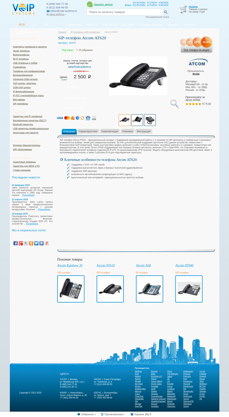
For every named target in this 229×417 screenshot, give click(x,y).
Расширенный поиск (157, 17)
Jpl (168, 381)
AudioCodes (140, 389)
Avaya (137, 379)
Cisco (137, 394)
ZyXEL (202, 396)
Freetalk (154, 386)
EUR (45, 24)
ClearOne (139, 396)
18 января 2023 (20, 214)
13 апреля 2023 (20, 199)
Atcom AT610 (106, 265)
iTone (169, 371)
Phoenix (187, 374)
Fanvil (153, 379)
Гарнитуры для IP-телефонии (27, 116)
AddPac (138, 371)
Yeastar (202, 391)
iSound (154, 404)
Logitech (171, 389)
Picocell (186, 384)
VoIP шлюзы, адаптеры (24, 83)
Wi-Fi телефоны (21, 59)
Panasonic (188, 381)
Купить (72, 87)
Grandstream (157, 396)
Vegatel (202, 376)
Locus (169, 386)
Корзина (193, 7)
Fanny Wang (156, 381)
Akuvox (138, 391)
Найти (165, 12)
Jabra (169, 376)
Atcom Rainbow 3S (70, 265)
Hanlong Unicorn (158, 399)
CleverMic (139, 399)
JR (168, 379)
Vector (202, 379)
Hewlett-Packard (158, 401)
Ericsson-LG (156, 376)
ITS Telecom (172, 374)
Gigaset (154, 394)
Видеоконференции (23, 75)
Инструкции (143, 131)
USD (34, 24)
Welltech (203, 384)
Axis (137, 374)
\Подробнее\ (28, 195)
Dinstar (138, 404)
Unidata (202, 374)
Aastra (138, 376)
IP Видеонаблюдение (23, 91)
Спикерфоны (19, 67)
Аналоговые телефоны (24, 162)
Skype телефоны (21, 51)
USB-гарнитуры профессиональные (31, 128)
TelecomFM (188, 401)
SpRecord (187, 396)
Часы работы (56, 14)
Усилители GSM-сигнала (25, 79)
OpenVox (171, 406)
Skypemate (188, 391)
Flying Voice (156, 384)
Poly (185, 379)
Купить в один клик (74, 98)
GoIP (153, 389)
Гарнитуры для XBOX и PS (26, 166)
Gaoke (154, 391)
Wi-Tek (202, 386)
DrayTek (138, 406)
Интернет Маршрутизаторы (26, 145)
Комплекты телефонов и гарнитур (30, 47)
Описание (69, 131)
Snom (186, 394)
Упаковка (127, 131)
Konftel (170, 384)
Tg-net (202, 371)
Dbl (136, 401)
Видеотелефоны (21, 55)
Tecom (186, 399)
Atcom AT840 (184, 265)
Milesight (171, 394)
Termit (186, 406)
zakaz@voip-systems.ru (79, 66)
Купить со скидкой (73, 108)
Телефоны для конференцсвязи (29, 71)
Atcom (195, 74)
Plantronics (188, 386)
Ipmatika (155, 406)
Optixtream (188, 371)
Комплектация (109, 131)
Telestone (187, 404)
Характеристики (88, 131)
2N (200, 399)
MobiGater (171, 399)
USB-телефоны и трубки (25, 63)
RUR (22, 24)
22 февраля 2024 (21, 185)
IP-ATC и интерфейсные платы (28, 95)
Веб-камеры (19, 99)
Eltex (153, 374)
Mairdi (170, 391)
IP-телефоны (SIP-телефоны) (27, 42)
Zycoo (202, 394)
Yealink (202, 389)
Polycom (187, 376)
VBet (201, 381)
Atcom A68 (143, 265)
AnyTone (139, 384)
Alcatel (138, 381)
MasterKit (171, 396)
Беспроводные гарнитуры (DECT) (30, 120)
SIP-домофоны (20, 104)
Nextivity (171, 404)
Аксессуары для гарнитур (25, 132)
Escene (154, 371)
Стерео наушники (22, 170)
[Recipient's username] (124, 12)
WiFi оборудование (22, 149)
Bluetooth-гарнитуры (23, 124)
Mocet (170, 401)
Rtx (184, 389)
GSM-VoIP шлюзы (22, 87)
